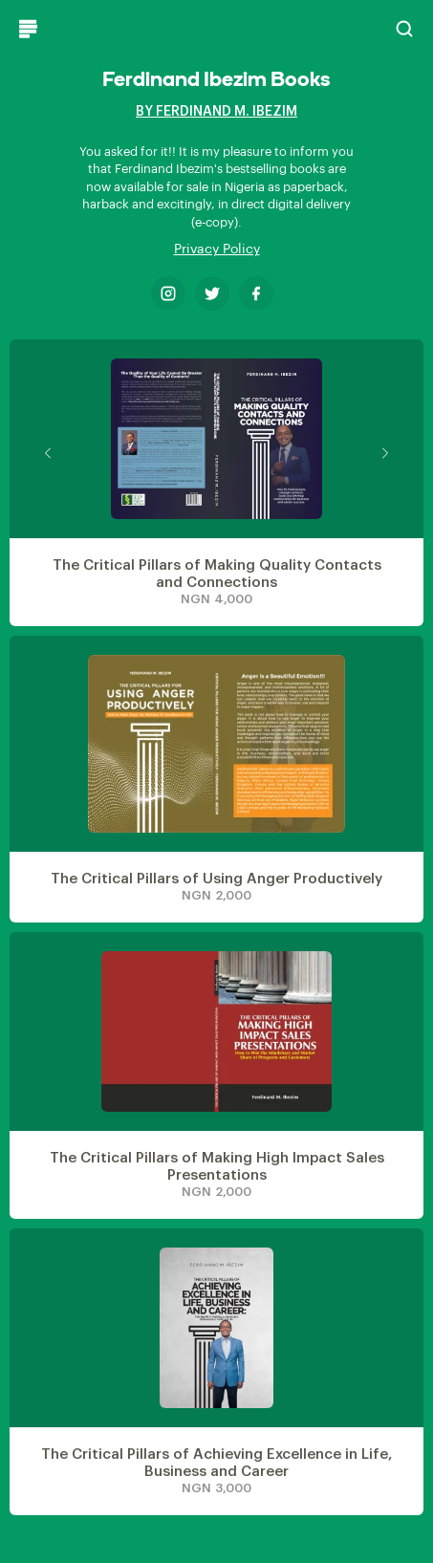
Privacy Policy (217, 249)
